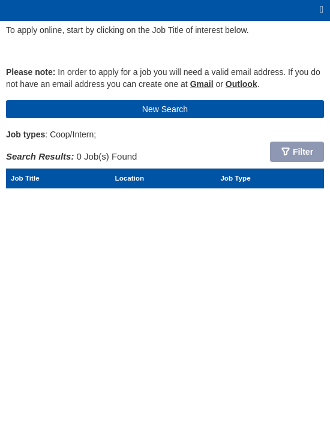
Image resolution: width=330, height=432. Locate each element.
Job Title (25, 178)
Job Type (235, 178)
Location (130, 178)
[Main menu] (321, 9)
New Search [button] (165, 109)
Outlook (241, 84)
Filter (303, 152)
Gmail (202, 84)
